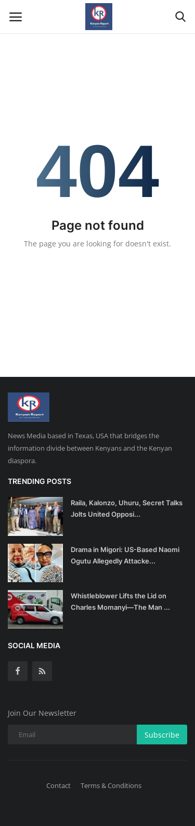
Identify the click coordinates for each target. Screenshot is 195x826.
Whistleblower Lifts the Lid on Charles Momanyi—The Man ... (120, 601)
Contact (58, 785)
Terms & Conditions (111, 785)
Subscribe (162, 735)
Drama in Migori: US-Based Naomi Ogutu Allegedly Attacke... (125, 555)
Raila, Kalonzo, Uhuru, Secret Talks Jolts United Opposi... (127, 508)
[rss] (42, 671)
